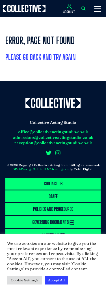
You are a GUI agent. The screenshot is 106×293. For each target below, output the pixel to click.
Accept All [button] (56, 280)
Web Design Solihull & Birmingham (41, 169)
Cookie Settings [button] (24, 280)
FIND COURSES (83, 8)
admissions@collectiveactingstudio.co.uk (53, 137)
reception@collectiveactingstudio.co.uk (53, 142)
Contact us (53, 183)
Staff (53, 196)
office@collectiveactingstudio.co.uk (53, 131)
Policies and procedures (53, 209)
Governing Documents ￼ (53, 222)
